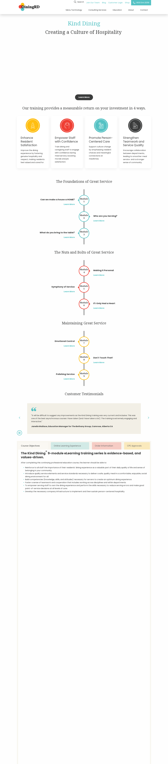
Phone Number (128, 621)
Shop (128, 2)
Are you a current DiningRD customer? (82, 632)
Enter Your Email (115, 713)
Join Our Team (93, 2)
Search (79, 2)
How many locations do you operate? (81, 643)
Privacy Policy (53, 725)
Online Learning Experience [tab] (69, 444)
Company (97, 610)
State (123, 610)
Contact (144, 9)
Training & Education (26, 721)
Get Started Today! (84, 578)
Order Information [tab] (106, 444)
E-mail (96, 621)
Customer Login (116, 2)
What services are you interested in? (123, 632)
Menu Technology (74, 9)
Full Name (68, 610)
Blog (105, 2)
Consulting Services (97, 9)
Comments (69, 653)
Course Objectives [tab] (33, 444)
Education (117, 9)
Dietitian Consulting (26, 717)
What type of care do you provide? (123, 643)
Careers (20, 729)
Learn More (84, 95)
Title (66, 621)
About (131, 9)
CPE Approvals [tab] (137, 444)
